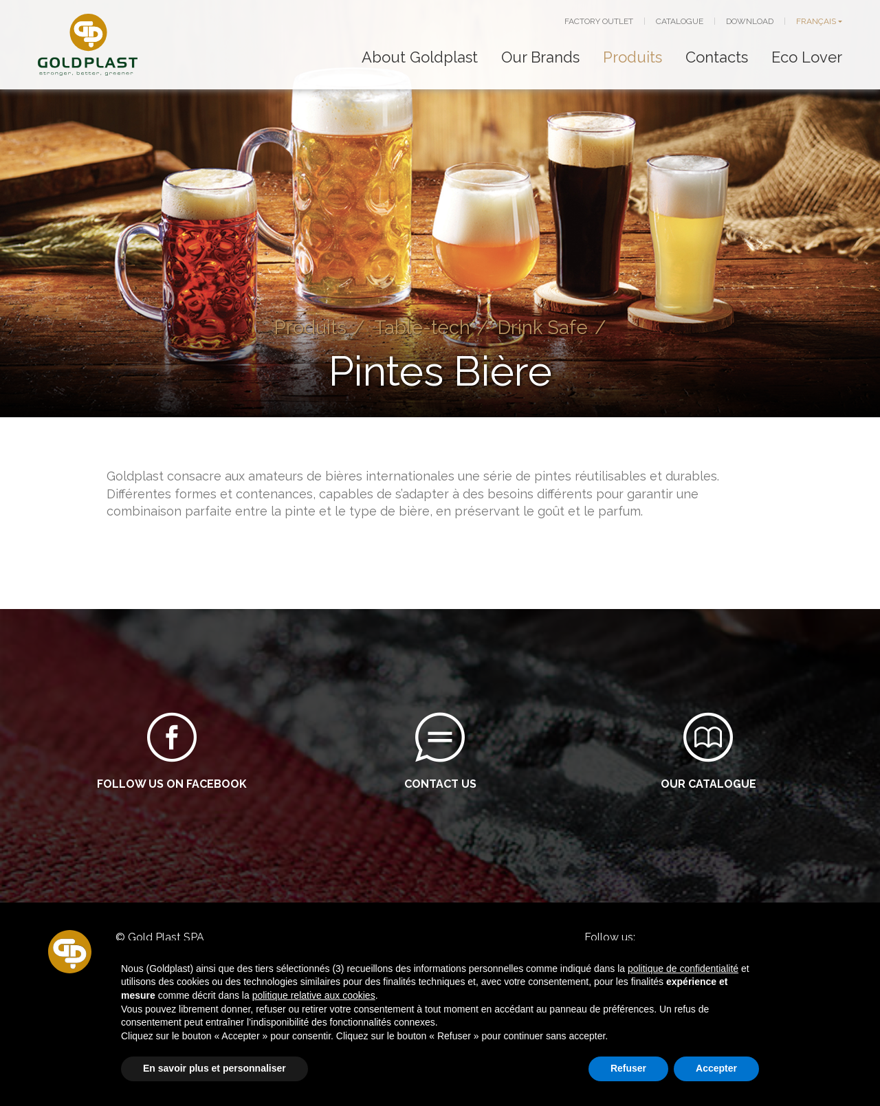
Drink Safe (543, 327)
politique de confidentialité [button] (683, 968)
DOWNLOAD (749, 21)
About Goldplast (420, 57)
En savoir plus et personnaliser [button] (214, 1068)
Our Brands (540, 57)
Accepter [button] (716, 1068)
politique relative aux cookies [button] (313, 995)
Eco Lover (806, 57)
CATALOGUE (679, 21)
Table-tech (422, 327)
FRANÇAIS (816, 21)
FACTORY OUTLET (598, 21)
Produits (632, 57)
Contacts (716, 57)
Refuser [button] (628, 1068)
